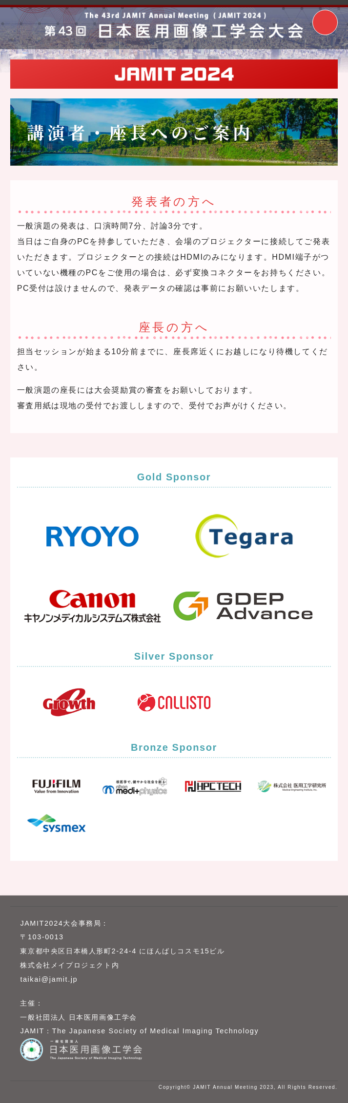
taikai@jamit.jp (49, 979)
